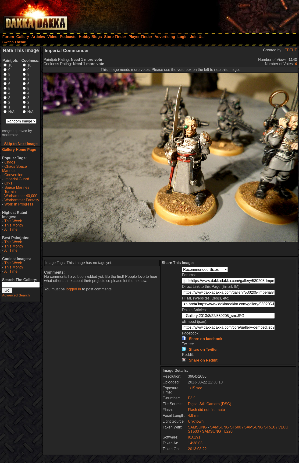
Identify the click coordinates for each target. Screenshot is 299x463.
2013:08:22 (197, 449)
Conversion (13, 175)
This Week (13, 221)
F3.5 (192, 398)
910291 (194, 437)
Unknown (196, 421)
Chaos (9, 162)
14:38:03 (195, 443)
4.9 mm (194, 416)
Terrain (10, 192)
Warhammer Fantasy (21, 200)
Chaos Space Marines (14, 168)
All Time (11, 229)
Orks (8, 183)
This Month (13, 225)
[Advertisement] (236, 15)
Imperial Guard (16, 179)
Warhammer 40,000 (20, 196)
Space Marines (16, 187)
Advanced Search (16, 295)
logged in (73, 289)
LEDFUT (289, 50)
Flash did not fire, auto (206, 410)
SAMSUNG (197, 427)
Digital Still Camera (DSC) (209, 404)
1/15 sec (195, 388)
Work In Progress (18, 204)
